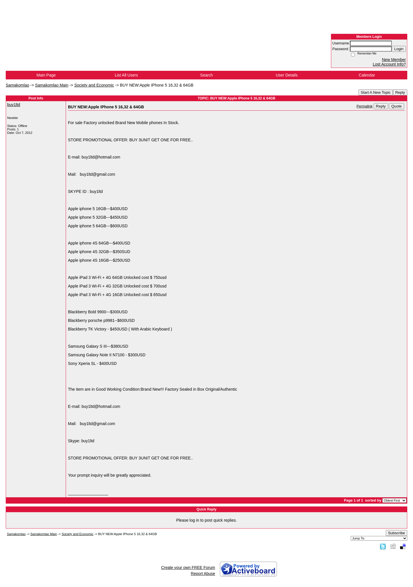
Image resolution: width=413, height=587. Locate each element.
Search (206, 75)
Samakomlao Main (51, 85)
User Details (286, 75)
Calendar (367, 75)
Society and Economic (94, 85)
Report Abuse (203, 573)
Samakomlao (17, 85)
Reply (400, 92)
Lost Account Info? (389, 64)
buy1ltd (13, 104)
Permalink (364, 106)
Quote (396, 106)
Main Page (46, 75)
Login (399, 49)
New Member (394, 59)
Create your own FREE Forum (188, 567)
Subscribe (396, 533)
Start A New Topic (376, 92)
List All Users (126, 75)
